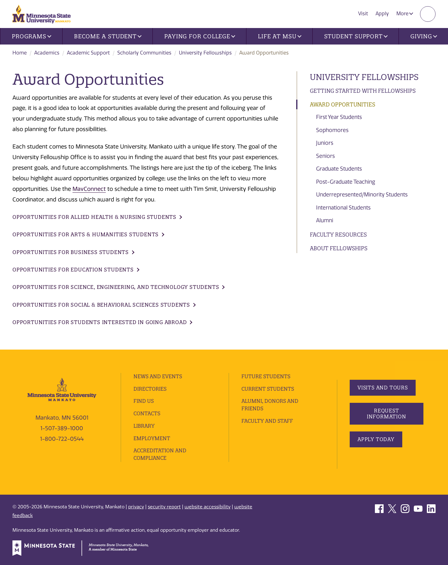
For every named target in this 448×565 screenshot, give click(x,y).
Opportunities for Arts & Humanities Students (85, 234)
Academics (46, 53)
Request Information (386, 413)
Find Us (143, 401)
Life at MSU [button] (279, 36)
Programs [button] (31, 36)
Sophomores (332, 130)
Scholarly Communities (144, 53)
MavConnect (89, 189)
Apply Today (375, 439)
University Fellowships (205, 53)
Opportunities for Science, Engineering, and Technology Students (115, 287)
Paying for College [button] (199, 36)
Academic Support (88, 53)
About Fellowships (338, 248)
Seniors (325, 156)
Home (19, 53)
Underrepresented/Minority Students (362, 194)
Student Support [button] (356, 36)
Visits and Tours (382, 387)
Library (144, 426)
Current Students (267, 389)
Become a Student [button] (108, 36)
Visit (363, 13)
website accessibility (207, 507)
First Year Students (339, 117)
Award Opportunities (342, 104)
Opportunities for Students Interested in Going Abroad (99, 322)
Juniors (324, 143)
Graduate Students (339, 169)
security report (164, 507)
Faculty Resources (338, 234)
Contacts (146, 413)
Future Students (265, 376)
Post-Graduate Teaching (345, 182)
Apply (382, 13)
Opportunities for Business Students (70, 252)
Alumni (324, 220)
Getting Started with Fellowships (363, 90)
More (404, 13)
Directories (149, 389)
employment (151, 438)
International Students (343, 208)
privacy (136, 507)
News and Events (157, 376)
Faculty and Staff (267, 421)
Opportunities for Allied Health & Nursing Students (94, 217)
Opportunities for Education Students (73, 269)
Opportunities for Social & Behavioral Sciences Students (101, 305)
